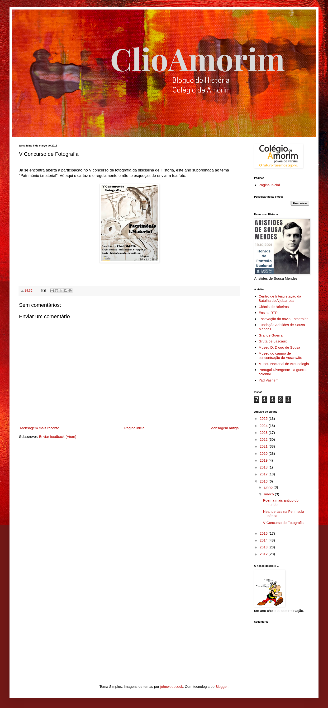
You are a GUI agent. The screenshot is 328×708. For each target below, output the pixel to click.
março (269, 494)
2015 (264, 533)
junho (269, 487)
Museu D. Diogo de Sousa (279, 347)
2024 (264, 426)
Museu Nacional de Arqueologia (284, 364)
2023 (264, 432)
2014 (264, 540)
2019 (264, 460)
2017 (264, 474)
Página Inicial (269, 185)
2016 (264, 481)
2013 (264, 547)
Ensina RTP (268, 313)
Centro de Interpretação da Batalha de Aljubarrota (280, 298)
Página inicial (134, 428)
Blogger (221, 686)
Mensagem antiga (224, 428)
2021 (264, 446)
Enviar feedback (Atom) (57, 437)
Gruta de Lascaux (273, 341)
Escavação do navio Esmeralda (284, 319)
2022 (264, 439)
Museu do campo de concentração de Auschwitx (280, 355)
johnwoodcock (171, 686)
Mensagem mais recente (39, 428)
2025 (264, 418)
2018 (264, 467)
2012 (264, 554)
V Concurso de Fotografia (283, 523)
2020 (264, 453)
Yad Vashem (269, 380)
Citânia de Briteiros (274, 307)
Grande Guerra (271, 335)
